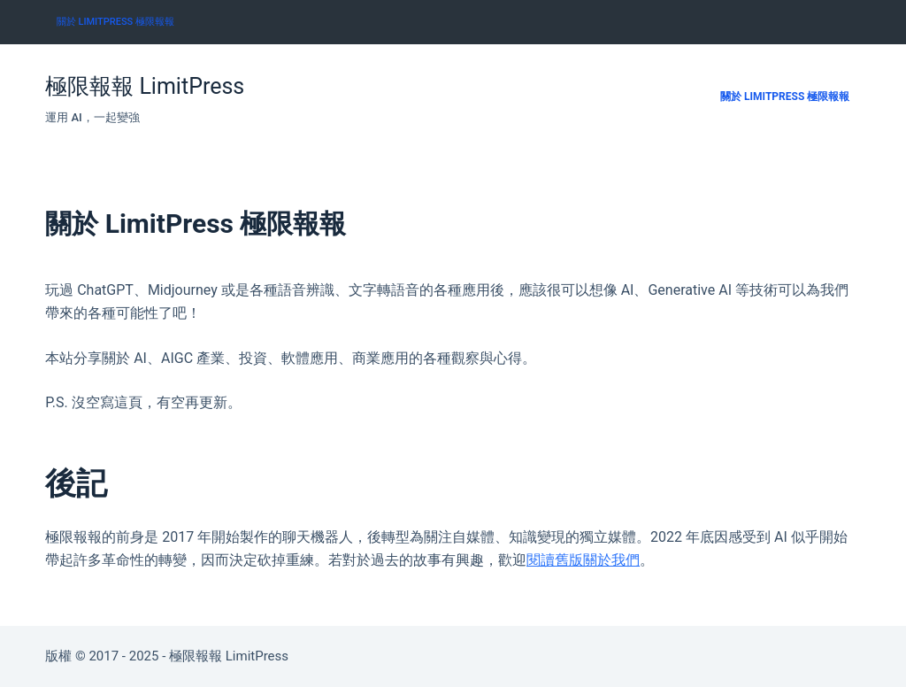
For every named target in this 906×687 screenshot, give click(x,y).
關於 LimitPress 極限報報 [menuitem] (115, 21)
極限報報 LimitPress (144, 86)
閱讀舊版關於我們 (583, 560)
